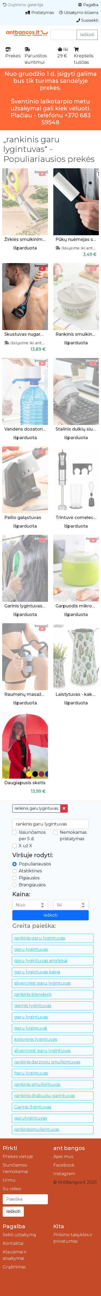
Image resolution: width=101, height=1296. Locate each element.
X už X (25, 845)
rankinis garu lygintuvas (36, 808)
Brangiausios (32, 884)
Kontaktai (13, 1243)
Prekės (12, 52)
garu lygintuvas (31, 949)
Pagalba (88, 4)
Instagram (64, 1173)
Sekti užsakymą (19, 1234)
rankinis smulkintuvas (37, 1084)
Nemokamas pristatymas (73, 835)
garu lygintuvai (30, 1028)
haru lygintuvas (31, 1073)
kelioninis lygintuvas (35, 1039)
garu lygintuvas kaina (37, 971)
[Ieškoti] (25, 1199)
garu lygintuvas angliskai (40, 960)
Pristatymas (39, 12)
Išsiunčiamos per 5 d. (32, 835)
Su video (12, 1188)
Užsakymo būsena (78, 12)
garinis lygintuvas (32, 1005)
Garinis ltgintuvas (32, 1107)
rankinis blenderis (32, 994)
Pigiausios (29, 877)
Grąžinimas (14, 1266)
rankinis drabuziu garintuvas (44, 1095)
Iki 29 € (62, 52)
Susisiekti (87, 20)
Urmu (9, 1180)
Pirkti (10, 1148)
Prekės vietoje (18, 1156)
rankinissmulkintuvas (36, 1129)
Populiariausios (35, 864)
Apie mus (63, 1156)
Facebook (63, 1165)
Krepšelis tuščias (83, 56)
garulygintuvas (30, 1118)
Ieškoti (87, 34)
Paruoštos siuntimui (36, 56)
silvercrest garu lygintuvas (42, 983)
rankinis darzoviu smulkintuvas (47, 1062)
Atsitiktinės (30, 870)
